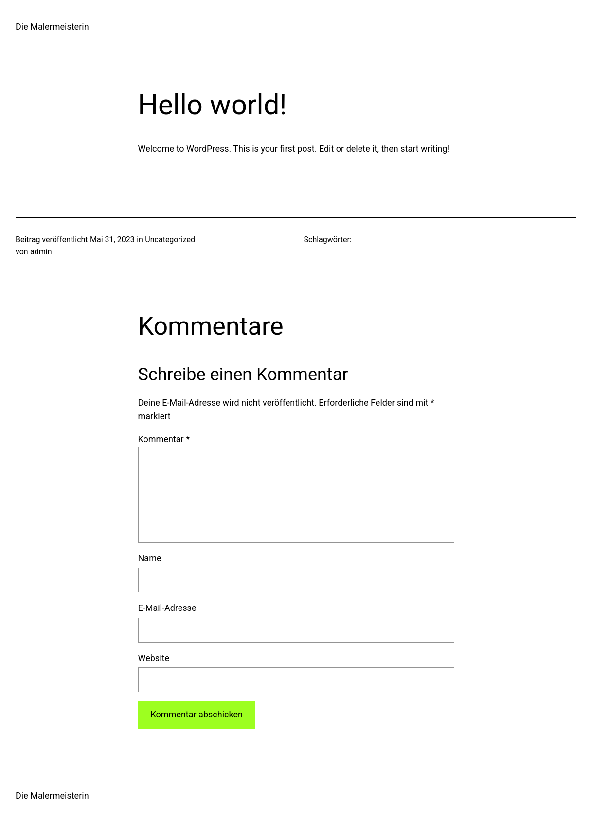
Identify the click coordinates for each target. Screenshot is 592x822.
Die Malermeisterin (52, 26)
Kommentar (164, 439)
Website (153, 658)
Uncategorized (170, 239)
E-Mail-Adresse (167, 608)
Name (149, 558)
